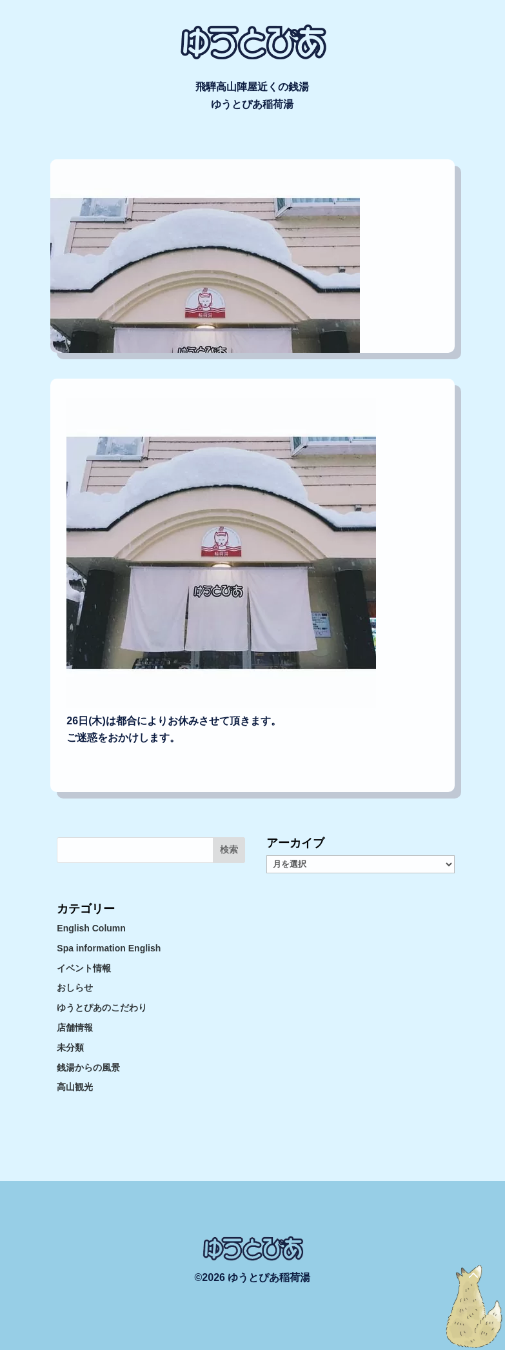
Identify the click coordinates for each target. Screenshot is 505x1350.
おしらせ (75, 987)
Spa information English (109, 948)
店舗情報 (75, 1027)
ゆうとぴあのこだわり (102, 1007)
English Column (91, 928)
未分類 (70, 1047)
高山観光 (75, 1087)
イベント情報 (84, 968)
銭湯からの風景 (88, 1067)
